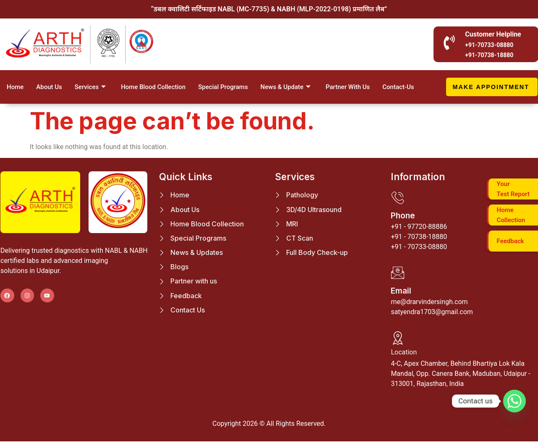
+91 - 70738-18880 (419, 238)
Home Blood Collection (153, 87)
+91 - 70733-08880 (419, 248)
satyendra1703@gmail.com (432, 315)
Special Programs (223, 87)
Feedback (510, 240)
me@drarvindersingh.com (429, 305)
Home (15, 87)
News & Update (286, 87)
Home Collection (511, 214)
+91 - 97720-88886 (419, 228)
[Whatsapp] (514, 401)
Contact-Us (398, 87)
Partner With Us (348, 87)
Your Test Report (513, 188)
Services (90, 87)
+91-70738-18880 (489, 55)
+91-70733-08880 (489, 45)
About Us (49, 87)
